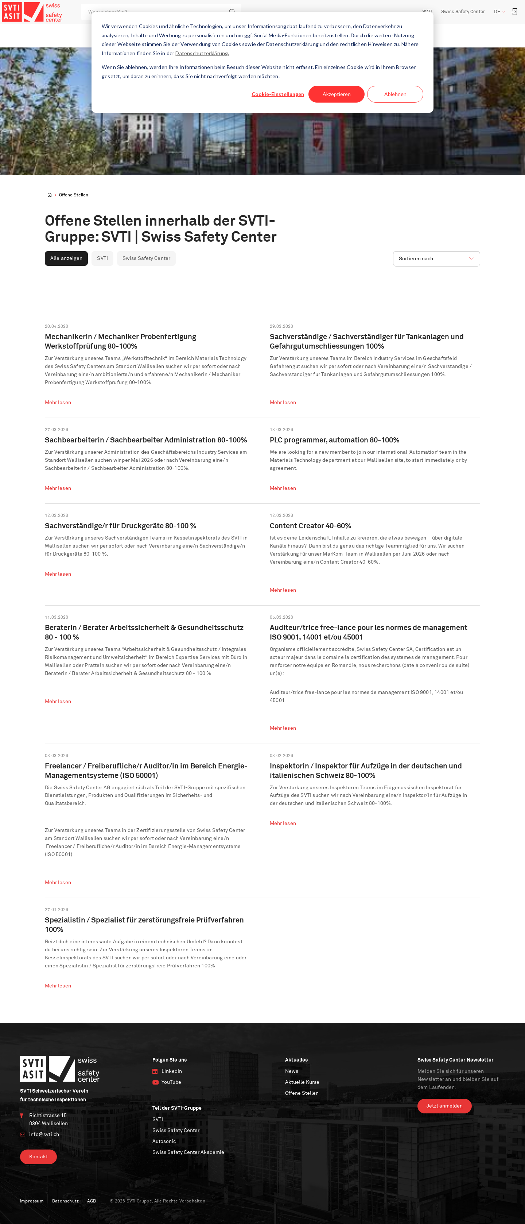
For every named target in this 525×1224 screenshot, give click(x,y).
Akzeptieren (337, 94)
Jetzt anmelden (445, 1104)
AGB (91, 1200)
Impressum (32, 1200)
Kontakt (38, 1155)
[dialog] (262, 62)
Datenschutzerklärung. (202, 53)
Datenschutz (65, 1200)
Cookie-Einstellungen (278, 94)
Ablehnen (395, 94)
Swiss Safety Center (463, 11)
